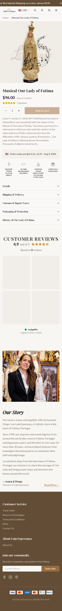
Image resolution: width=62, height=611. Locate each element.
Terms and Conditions (14, 519)
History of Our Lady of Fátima (31, 220)
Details (31, 186)
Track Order (9, 510)
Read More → (51, 485)
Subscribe (50, 568)
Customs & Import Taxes (31, 203)
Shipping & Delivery (31, 194)
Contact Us (8, 528)
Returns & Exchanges (13, 515)
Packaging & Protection (31, 211)
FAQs (5, 524)
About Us (7, 545)
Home (6, 17)
